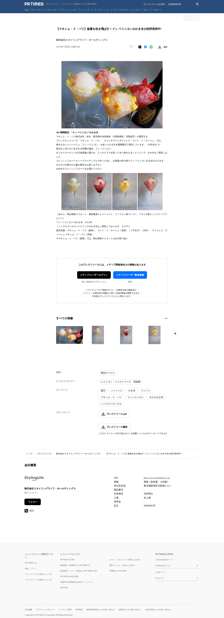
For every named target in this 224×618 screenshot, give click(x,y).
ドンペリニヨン (135, 397)
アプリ (62, 9)
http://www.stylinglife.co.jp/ (157, 478)
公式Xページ (160, 572)
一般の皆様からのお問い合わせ (157, 609)
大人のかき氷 (156, 397)
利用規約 (79, 609)
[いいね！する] (131, 46)
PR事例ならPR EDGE (117, 571)
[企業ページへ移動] (34, 479)
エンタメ (73, 9)
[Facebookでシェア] (145, 46)
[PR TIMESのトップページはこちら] (61, 4)
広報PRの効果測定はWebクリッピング (76, 582)
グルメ (146, 9)
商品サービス (108, 373)
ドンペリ (145, 390)
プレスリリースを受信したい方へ (39, 574)
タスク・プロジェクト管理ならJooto (124, 559)
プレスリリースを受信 (154, 4)
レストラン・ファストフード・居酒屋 (120, 381)
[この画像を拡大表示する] (69, 335)
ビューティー (87, 9)
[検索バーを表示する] (197, 4)
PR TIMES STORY (67, 559)
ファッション (103, 9)
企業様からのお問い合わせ (129, 609)
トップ (29, 453)
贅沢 (103, 390)
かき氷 (131, 390)
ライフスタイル (120, 9)
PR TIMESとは (31, 563)
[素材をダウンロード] (159, 46)
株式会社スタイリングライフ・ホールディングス (78, 453)
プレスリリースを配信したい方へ (39, 579)
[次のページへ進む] (175, 333)
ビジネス (135, 9)
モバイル (51, 9)
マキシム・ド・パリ (111, 397)
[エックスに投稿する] (139, 46)
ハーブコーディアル (111, 404)
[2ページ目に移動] (167, 318)
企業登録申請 (174, 4)
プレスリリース (44, 453)
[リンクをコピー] (165, 46)
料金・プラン (30, 568)
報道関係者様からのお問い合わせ (100, 609)
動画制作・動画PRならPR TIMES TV (75, 565)
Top (26, 9)
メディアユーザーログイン (94, 275)
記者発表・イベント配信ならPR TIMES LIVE (78, 571)
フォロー (32, 502)
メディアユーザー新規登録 (130, 275)
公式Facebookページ (164, 559)
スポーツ (157, 9)
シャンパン (117, 390)
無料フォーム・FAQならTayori (122, 565)
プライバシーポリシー (45, 609)
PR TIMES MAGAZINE (69, 576)
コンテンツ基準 (65, 609)
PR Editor (64, 587)
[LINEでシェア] (151, 46)
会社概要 (28, 609)
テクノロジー (37, 9)
